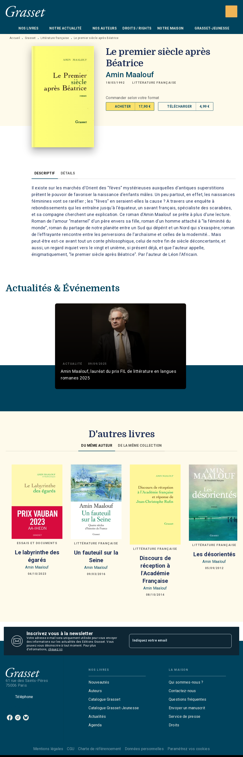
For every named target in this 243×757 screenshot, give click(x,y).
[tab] (11, 28)
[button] (154, 83)
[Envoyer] (226, 641)
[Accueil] (26, 11)
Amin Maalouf (130, 74)
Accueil (14, 38)
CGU (70, 749)
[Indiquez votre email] (174, 641)
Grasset (30, 38)
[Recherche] (231, 11)
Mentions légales (48, 749)
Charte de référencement (99, 749)
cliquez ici (55, 649)
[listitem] (10, 718)
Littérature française (55, 38)
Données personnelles (144, 749)
